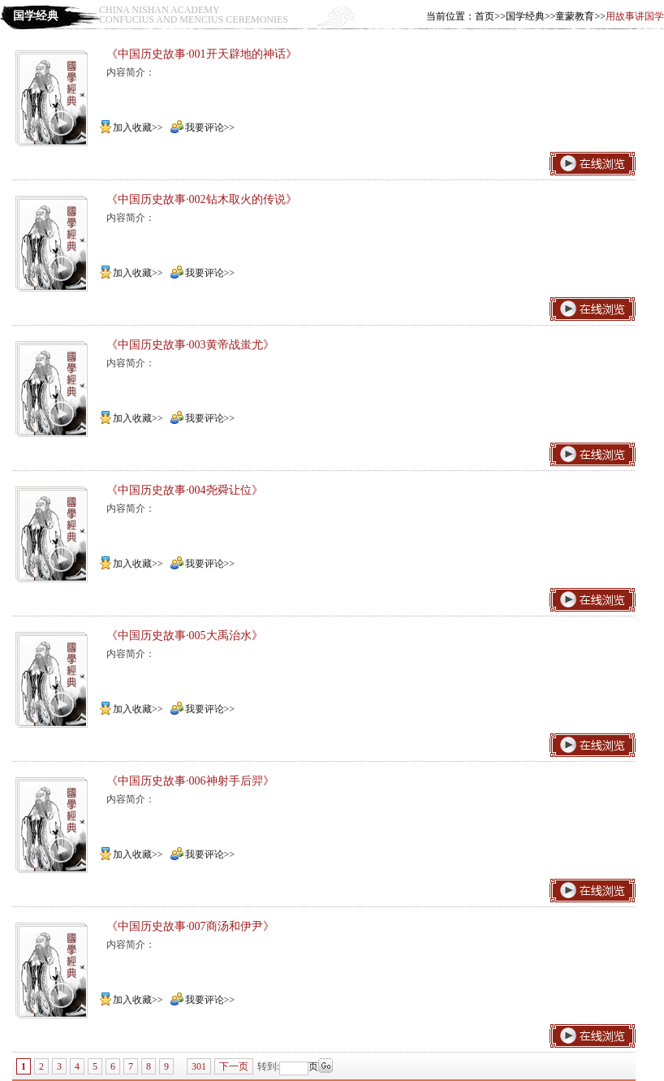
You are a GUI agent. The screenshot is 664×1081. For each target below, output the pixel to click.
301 (199, 1066)
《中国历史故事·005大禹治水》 (184, 635)
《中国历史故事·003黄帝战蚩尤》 (190, 345)
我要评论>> (202, 127)
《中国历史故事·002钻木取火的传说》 (201, 199)
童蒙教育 (574, 16)
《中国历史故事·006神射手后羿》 (190, 781)
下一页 (233, 1066)
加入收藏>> (131, 127)
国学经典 (525, 16)
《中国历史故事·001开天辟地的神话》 (201, 54)
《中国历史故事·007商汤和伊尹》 (190, 926)
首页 (484, 16)
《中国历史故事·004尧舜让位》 (184, 490)
